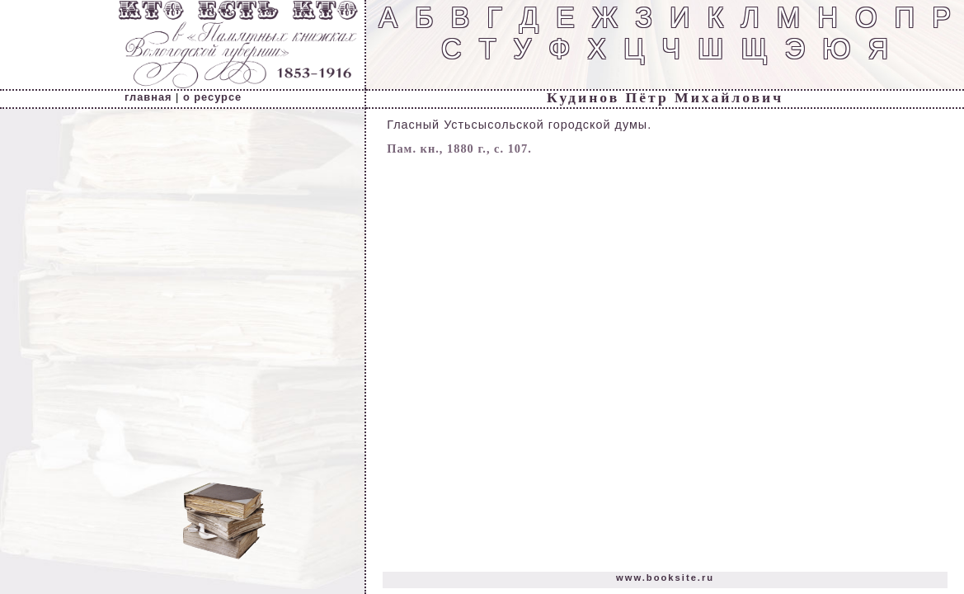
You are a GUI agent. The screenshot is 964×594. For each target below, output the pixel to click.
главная (148, 97)
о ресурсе (212, 97)
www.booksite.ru (665, 577)
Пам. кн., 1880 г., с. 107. (459, 148)
